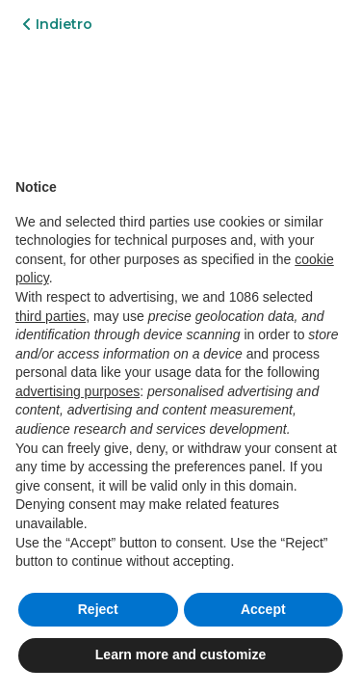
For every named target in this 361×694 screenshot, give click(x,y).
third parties (50, 316)
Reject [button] (98, 609)
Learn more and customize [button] (180, 654)
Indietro (57, 24)
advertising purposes (77, 391)
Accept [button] (263, 609)
